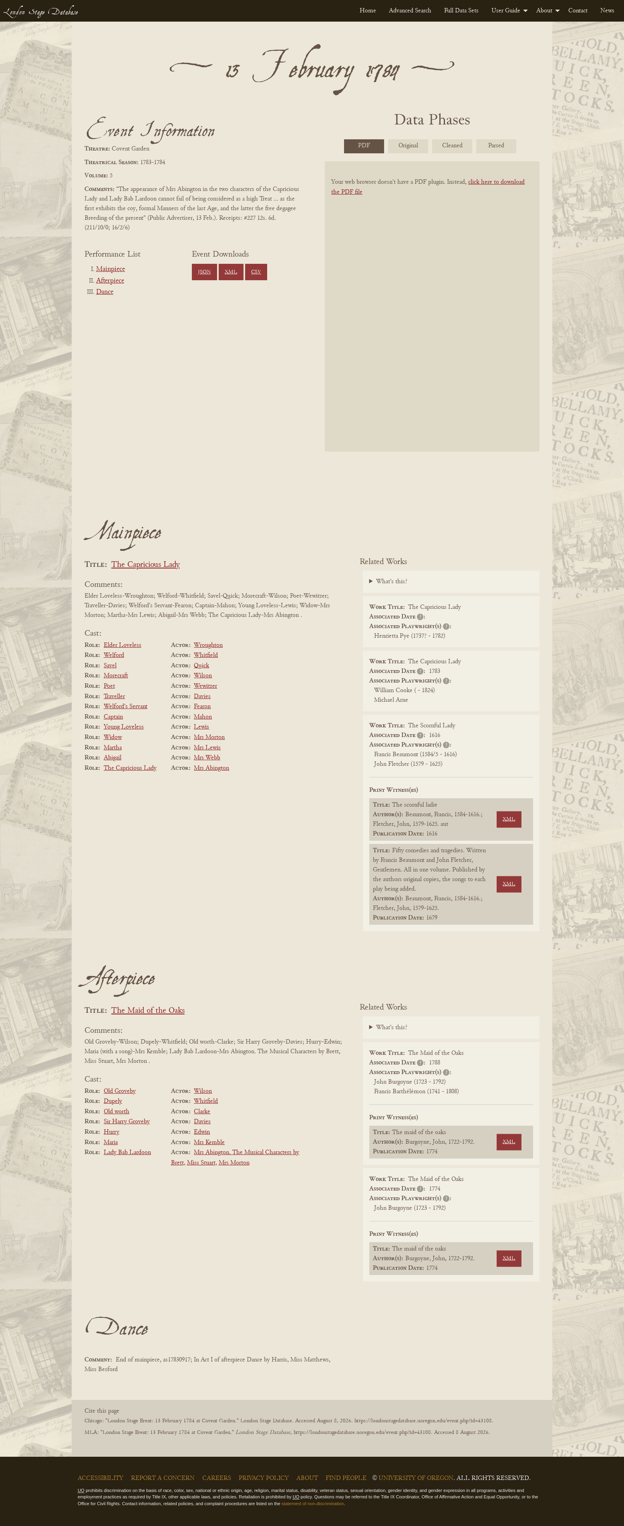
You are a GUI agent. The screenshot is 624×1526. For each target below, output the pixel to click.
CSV (256, 272)
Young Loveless (124, 727)
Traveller (114, 696)
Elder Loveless (122, 645)
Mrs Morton (209, 737)
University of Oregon (415, 1478)
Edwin (202, 1132)
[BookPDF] (432, 317)
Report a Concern (163, 1478)
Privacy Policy (264, 1478)
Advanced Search (410, 11)
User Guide (505, 11)
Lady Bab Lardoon (127, 1152)
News (607, 11)
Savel (110, 666)
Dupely (113, 1101)
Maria (111, 1142)
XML (231, 272)
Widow (113, 737)
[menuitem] (367, 10)
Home (368, 11)
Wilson (203, 676)
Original (408, 146)
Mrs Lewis (207, 748)
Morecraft (116, 676)
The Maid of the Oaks (148, 1011)
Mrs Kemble (209, 1142)
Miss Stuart (201, 1163)
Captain (113, 717)
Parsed (496, 146)
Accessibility (100, 1478)
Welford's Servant (125, 706)
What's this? (391, 581)
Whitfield (206, 655)
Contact (578, 11)
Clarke (202, 1111)
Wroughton (208, 645)
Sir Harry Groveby (127, 1121)
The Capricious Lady (145, 565)
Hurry (111, 1132)
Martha (113, 748)
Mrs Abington (211, 768)
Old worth (116, 1111)
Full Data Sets (461, 11)
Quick (201, 666)
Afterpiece (110, 281)
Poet (109, 686)
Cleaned (452, 146)
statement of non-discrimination (313, 1503)
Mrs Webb (207, 758)
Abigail (112, 758)
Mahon (203, 717)
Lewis (201, 727)
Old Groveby (120, 1091)
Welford (114, 655)
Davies (202, 696)
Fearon (202, 706)
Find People (346, 1478)
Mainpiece (110, 269)
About (544, 11)
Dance (104, 292)
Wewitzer (205, 686)
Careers (216, 1478)
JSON (204, 272)
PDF (364, 146)
